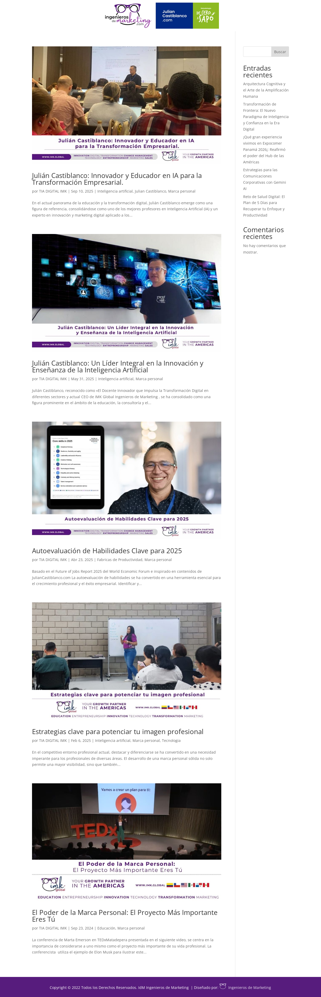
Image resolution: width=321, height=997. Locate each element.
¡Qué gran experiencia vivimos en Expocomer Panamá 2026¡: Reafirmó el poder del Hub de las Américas (264, 149)
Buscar (280, 51)
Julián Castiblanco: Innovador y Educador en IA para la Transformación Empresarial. (117, 179)
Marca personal (182, 191)
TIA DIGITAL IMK (53, 191)
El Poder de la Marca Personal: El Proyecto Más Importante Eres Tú (125, 916)
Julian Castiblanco (150, 191)
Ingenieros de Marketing (245, 987)
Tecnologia (171, 740)
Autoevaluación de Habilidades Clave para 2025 (107, 550)
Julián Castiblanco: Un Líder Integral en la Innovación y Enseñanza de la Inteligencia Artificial (117, 366)
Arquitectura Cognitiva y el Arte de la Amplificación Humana (266, 90)
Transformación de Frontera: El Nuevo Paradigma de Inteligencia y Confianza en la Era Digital (266, 116)
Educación (106, 928)
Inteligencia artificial (115, 191)
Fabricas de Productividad (119, 559)
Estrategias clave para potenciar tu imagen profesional (118, 731)
